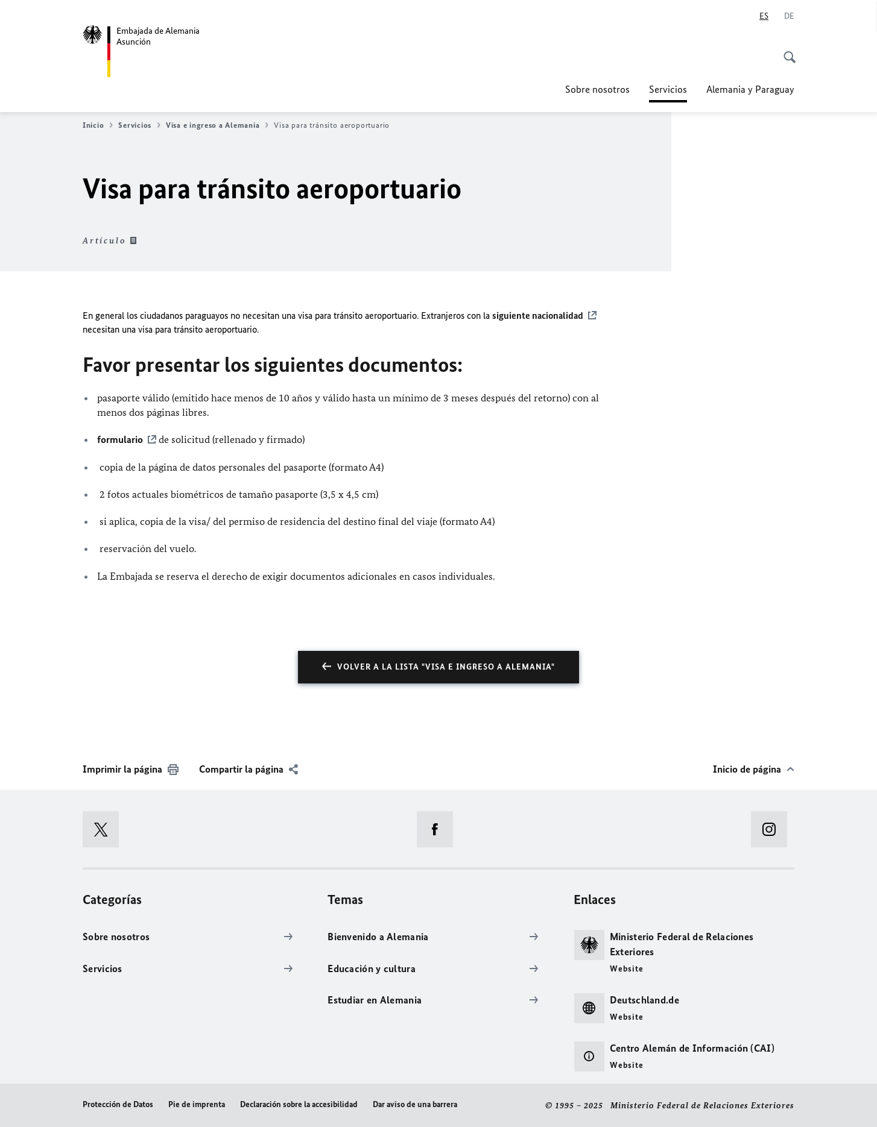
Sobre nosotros (597, 89)
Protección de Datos (118, 1104)
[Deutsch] (789, 16)
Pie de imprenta (196, 1104)
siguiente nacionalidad (537, 315)
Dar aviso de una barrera (415, 1104)
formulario (120, 439)
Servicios (668, 89)
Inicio (98, 125)
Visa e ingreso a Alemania (217, 125)
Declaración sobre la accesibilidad (299, 1104)
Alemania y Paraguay (750, 89)
